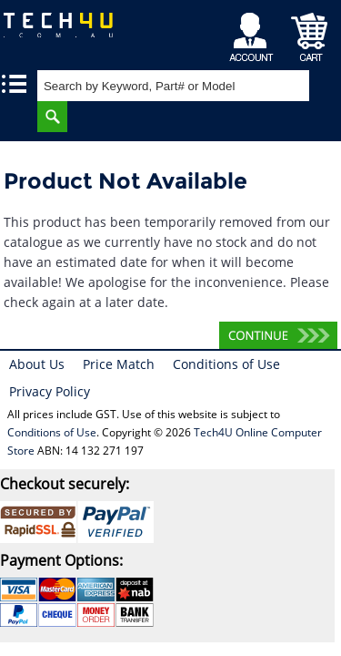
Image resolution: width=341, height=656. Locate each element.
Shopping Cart (309, 32)
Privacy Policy (49, 391)
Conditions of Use (226, 364)
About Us (37, 364)
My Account (254, 32)
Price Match (119, 364)
